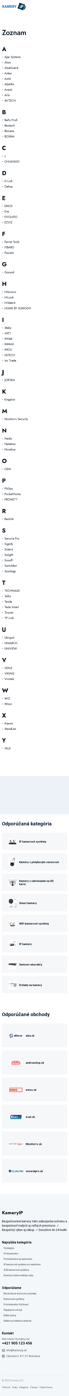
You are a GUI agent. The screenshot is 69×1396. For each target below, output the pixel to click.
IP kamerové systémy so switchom (22, 1264)
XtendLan (10, 729)
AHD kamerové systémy (16, 1270)
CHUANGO (12, 161)
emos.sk (31, 1089)
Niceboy (10, 449)
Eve (6, 211)
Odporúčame (45, 1387)
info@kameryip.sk (16, 1350)
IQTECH (9, 355)
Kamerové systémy (14, 1299)
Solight (8, 555)
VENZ (8, 668)
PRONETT (11, 499)
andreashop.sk (35, 1062)
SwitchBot (10, 566)
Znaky (14, 1387)
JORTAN (9, 380)
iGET (7, 333)
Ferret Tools (11, 242)
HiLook (9, 297)
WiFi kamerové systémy (34, 923)
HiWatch (9, 303)
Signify (8, 544)
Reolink (9, 519)
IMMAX (9, 344)
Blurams (9, 131)
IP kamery (25, 944)
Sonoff (8, 560)
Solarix (8, 549)
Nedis (8, 438)
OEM (7, 469)
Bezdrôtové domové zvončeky (20, 1293)
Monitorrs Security (16, 419)
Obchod (6, 1387)
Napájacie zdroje (13, 1310)
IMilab (8, 339)
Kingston (9, 399)
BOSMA (9, 136)
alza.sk (30, 1035)
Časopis (34, 1387)
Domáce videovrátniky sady (18, 1275)
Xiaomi (8, 723)
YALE (7, 748)
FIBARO (9, 247)
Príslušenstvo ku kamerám (18, 1259)
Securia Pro (11, 538)
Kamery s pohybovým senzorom (39, 862)
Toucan (8, 612)
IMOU (8, 350)
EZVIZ (8, 222)
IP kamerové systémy (32, 841)
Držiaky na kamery (30, 985)
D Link (8, 181)
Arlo (7, 95)
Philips (8, 488)
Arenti (8, 90)
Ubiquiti (9, 638)
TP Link (9, 618)
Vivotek (9, 679)
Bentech (9, 125)
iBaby (7, 328)
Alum (7, 62)
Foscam (9, 253)
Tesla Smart (11, 607)
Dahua (8, 186)
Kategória (23, 1387)
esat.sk (30, 1117)
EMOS (8, 206)
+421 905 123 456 (17, 1343)
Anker (8, 73)
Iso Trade (10, 360)
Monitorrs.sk (34, 1144)
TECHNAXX (12, 591)
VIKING (9, 673)
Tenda (8, 602)
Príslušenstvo (11, 1253)
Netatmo (10, 444)
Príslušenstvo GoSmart (16, 1304)
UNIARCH (10, 643)
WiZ (7, 698)
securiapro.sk (34, 1171)
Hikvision (10, 292)
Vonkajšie (9, 1248)
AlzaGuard (11, 68)
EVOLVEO (10, 217)
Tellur (7, 596)
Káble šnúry (10, 1315)
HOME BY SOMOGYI (17, 308)
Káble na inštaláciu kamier (18, 1320)
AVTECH (10, 100)
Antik (7, 79)
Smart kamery (28, 903)
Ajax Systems (12, 57)
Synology (10, 571)
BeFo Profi (11, 120)
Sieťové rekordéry (30, 964)
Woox (8, 704)
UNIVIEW (10, 648)
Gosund (9, 272)
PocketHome (12, 494)
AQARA (9, 84)
